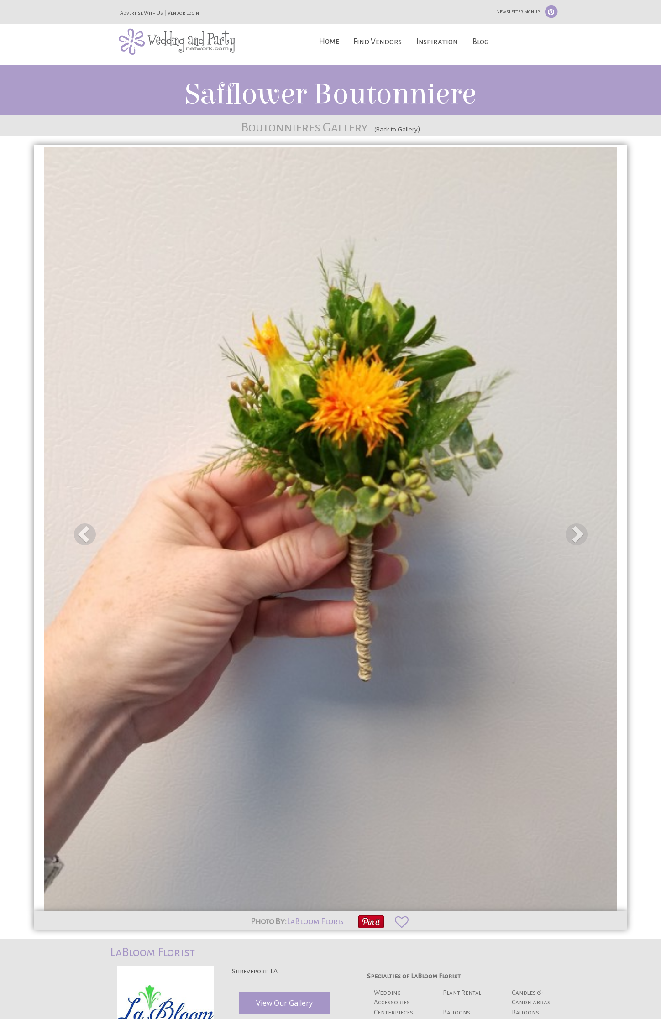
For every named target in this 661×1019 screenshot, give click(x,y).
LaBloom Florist (317, 921)
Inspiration (437, 41)
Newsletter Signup (518, 11)
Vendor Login (183, 13)
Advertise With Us (141, 13)
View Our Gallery (284, 1003)
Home (329, 41)
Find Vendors (377, 41)
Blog (480, 41)
